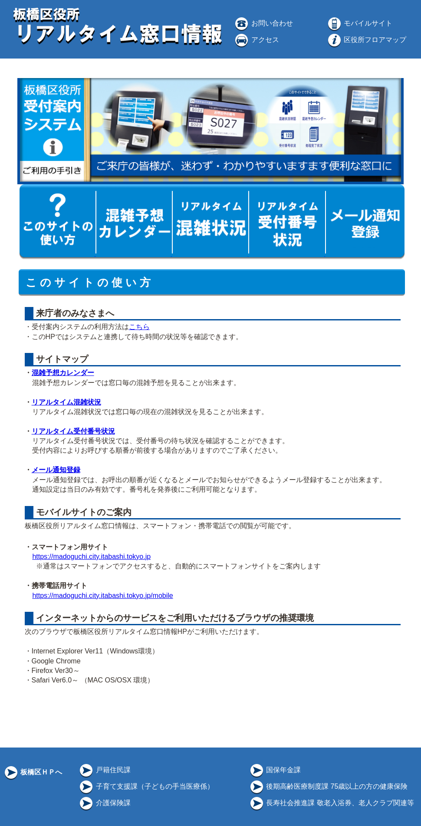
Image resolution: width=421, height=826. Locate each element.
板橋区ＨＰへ (32, 772)
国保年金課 (275, 770)
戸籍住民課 (104, 770)
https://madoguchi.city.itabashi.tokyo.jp (91, 556)
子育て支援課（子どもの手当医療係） (146, 786)
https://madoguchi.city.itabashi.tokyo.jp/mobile (102, 595)
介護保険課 (104, 802)
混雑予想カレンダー (63, 372)
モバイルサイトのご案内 (82, 512)
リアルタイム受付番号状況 (73, 431)
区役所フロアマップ (366, 39)
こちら (139, 326)
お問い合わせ (263, 23)
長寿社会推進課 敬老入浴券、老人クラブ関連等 (331, 802)
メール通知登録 (56, 469)
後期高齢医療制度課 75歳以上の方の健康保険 (328, 786)
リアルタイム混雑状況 (66, 402)
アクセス (256, 39)
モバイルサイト (359, 23)
